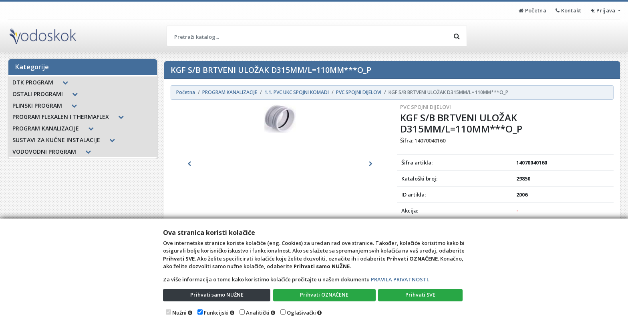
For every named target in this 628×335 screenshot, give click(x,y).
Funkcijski (216, 312)
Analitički (258, 312)
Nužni (179, 312)
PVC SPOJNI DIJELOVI (425, 106)
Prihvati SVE (420, 294)
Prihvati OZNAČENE (324, 294)
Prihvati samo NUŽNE (217, 294)
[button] (189, 164)
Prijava (604, 10)
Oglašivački (301, 312)
